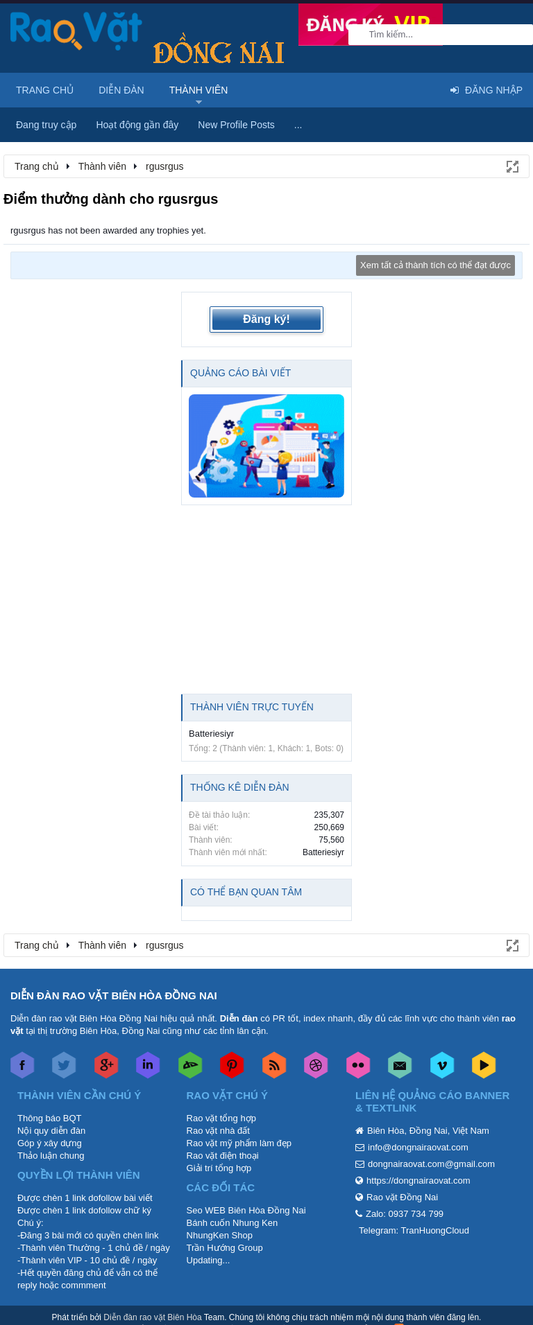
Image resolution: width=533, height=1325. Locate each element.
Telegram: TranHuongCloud (414, 1230)
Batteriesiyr (211, 733)
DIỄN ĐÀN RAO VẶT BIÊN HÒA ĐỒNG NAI (113, 995)
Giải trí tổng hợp (219, 1168)
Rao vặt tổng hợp (221, 1118)
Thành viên (198, 90)
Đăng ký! (266, 319)
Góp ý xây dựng (49, 1143)
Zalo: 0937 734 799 (404, 1214)
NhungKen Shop (220, 1235)
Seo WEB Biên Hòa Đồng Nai (246, 1210)
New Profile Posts (236, 124)
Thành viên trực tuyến (252, 706)
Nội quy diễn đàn (51, 1130)
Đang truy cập (46, 124)
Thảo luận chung (50, 1155)
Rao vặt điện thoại (223, 1155)
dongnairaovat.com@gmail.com (431, 1164)
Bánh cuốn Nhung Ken (232, 1223)
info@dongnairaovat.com (418, 1147)
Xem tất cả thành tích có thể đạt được (435, 265)
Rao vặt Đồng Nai (402, 1197)
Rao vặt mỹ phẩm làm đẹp (239, 1143)
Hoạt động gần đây (137, 124)
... (298, 124)
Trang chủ (45, 90)
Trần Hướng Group (225, 1248)
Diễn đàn (121, 90)
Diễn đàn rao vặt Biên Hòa (152, 1317)
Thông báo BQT (49, 1118)
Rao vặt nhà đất (218, 1130)
